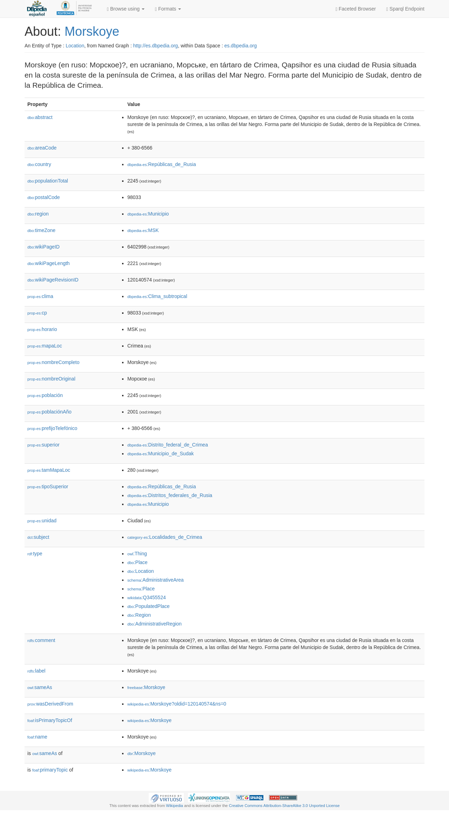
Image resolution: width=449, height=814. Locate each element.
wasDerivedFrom (50, 704)
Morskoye (92, 31)
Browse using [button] (126, 9)
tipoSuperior (47, 486)
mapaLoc (44, 346)
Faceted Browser (356, 9)
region (38, 214)
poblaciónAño (49, 412)
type (34, 553)
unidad (41, 520)
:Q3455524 (146, 597)
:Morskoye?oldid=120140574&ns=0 (176, 704)
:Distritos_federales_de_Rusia (169, 495)
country (39, 164)
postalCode (43, 197)
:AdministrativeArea (155, 580)
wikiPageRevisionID (53, 280)
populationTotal (47, 181)
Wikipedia (174, 805)
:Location (140, 571)
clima (40, 296)
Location (75, 45)
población (45, 395)
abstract (40, 117)
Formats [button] (168, 9)
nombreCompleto (53, 362)
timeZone (41, 230)
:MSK (143, 230)
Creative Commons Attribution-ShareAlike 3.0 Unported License (284, 805)
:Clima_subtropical (157, 296)
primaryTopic (50, 770)
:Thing (137, 553)
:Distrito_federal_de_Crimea (167, 445)
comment (41, 640)
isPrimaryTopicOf (49, 720)
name (37, 737)
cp (37, 313)
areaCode (41, 148)
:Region (139, 615)
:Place (137, 562)
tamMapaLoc (48, 470)
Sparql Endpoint (405, 9)
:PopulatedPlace (148, 606)
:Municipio (148, 214)
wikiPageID (43, 247)
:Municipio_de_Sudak (160, 453)
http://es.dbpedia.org (155, 45)
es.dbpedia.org (240, 45)
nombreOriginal (51, 379)
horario (42, 329)
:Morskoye (146, 687)
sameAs (39, 687)
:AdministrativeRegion (154, 624)
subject (38, 537)
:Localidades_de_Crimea (164, 537)
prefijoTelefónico (52, 428)
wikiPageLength (48, 263)
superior (43, 445)
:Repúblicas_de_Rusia (161, 164)
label (36, 671)
